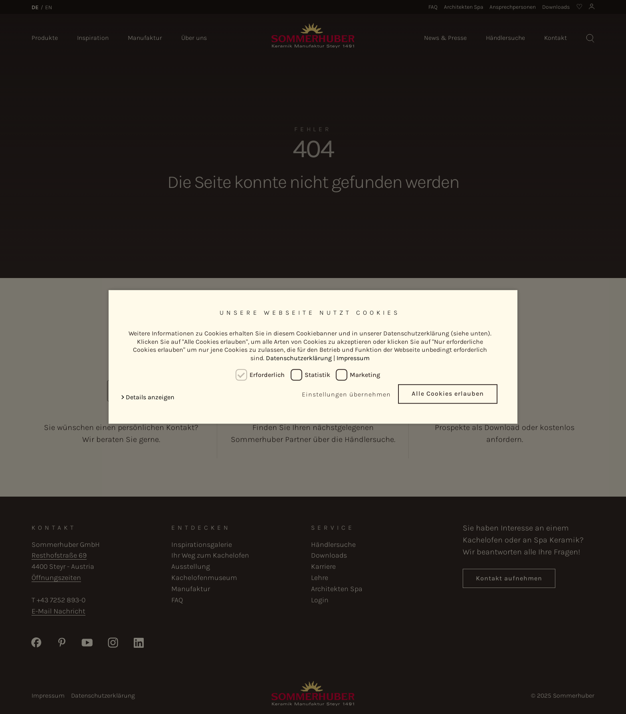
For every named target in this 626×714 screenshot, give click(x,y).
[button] (149, 397)
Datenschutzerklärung (299, 358)
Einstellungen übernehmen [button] (346, 394)
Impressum (353, 358)
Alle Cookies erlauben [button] (448, 394)
